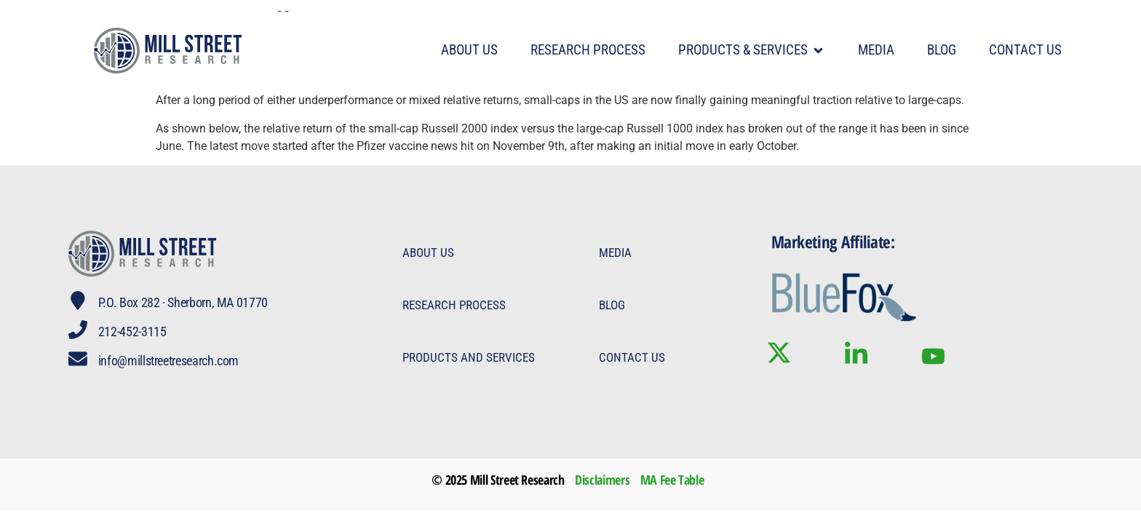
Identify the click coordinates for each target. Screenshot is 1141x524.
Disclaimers (602, 479)
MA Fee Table (672, 479)
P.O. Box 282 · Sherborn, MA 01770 (184, 302)
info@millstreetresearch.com (170, 360)
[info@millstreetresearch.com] (78, 359)
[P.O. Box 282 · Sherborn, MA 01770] (78, 301)
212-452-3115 (134, 331)
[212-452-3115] (78, 330)
